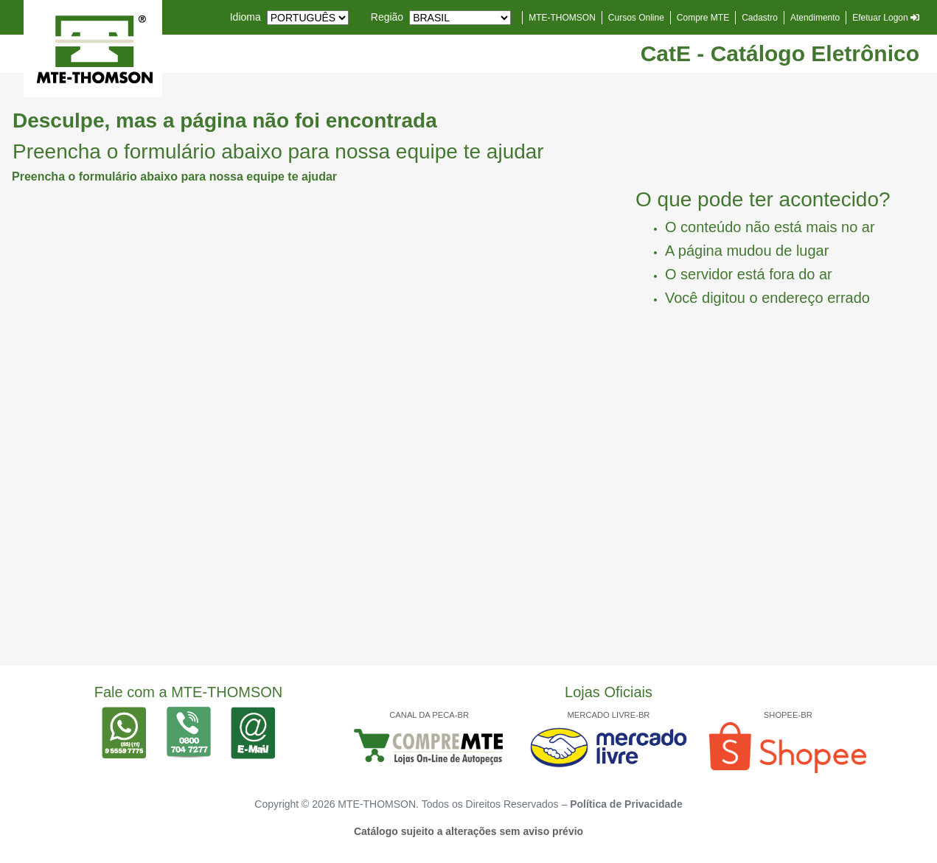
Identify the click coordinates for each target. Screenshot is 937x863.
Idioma (245, 17)
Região (387, 17)
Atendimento (815, 18)
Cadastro (760, 18)
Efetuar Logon (885, 18)
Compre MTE (703, 18)
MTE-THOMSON (562, 18)
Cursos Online (636, 18)
